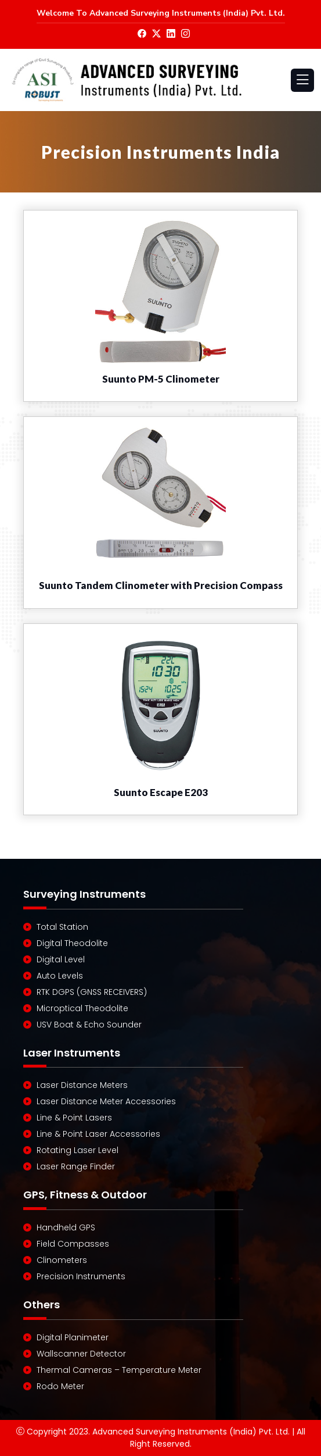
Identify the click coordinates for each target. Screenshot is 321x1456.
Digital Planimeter (73, 1337)
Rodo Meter (60, 1386)
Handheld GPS (66, 1227)
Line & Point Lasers (74, 1117)
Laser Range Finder (76, 1166)
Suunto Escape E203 (161, 792)
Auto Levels (60, 976)
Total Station (62, 927)
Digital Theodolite (72, 943)
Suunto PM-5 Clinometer (160, 379)
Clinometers (62, 1260)
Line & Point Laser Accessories (98, 1134)
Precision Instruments (81, 1276)
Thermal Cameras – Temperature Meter (119, 1370)
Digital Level (61, 959)
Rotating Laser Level (77, 1150)
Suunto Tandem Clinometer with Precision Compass (161, 585)
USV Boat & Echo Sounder (89, 1024)
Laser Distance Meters (82, 1085)
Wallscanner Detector (81, 1353)
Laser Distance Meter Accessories (106, 1101)
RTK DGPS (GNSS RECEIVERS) (92, 992)
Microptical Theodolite (82, 1008)
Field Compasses (73, 1244)
